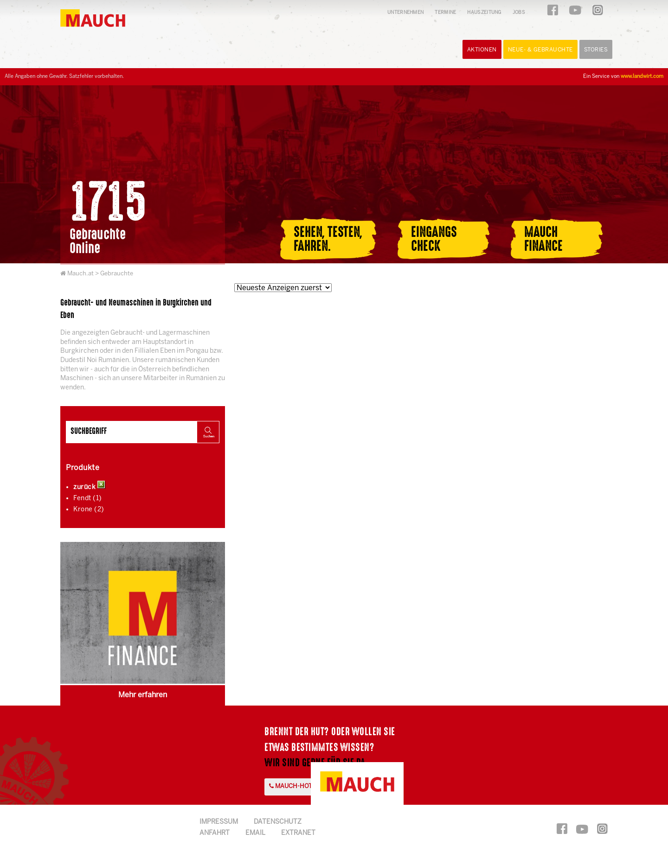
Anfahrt (214, 833)
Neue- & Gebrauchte (540, 49)
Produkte (82, 467)
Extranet (298, 833)
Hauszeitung (484, 13)
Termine (445, 13)
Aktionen (482, 49)
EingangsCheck (434, 239)
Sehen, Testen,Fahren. (328, 239)
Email (255, 833)
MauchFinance (543, 239)
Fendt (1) (87, 499)
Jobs (519, 13)
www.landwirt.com (642, 76)
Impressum (218, 822)
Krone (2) (88, 510)
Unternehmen (405, 13)
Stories (596, 49)
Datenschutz (278, 822)
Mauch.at (80, 274)
